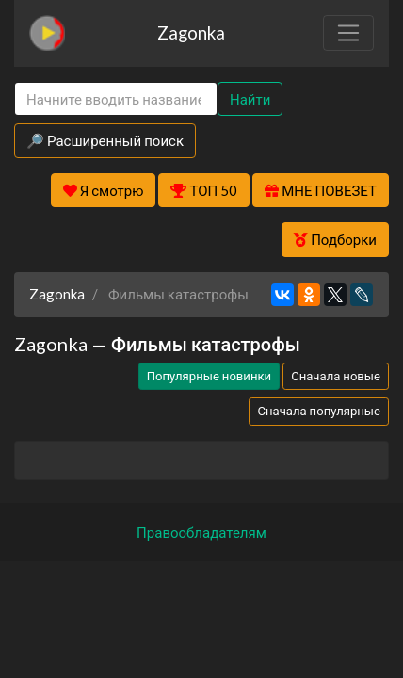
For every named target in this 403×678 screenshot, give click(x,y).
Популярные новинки (209, 375)
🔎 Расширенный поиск (105, 140)
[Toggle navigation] (348, 33)
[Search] (116, 99)
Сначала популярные (318, 410)
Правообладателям (201, 532)
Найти (250, 98)
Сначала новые (335, 375)
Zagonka (191, 32)
